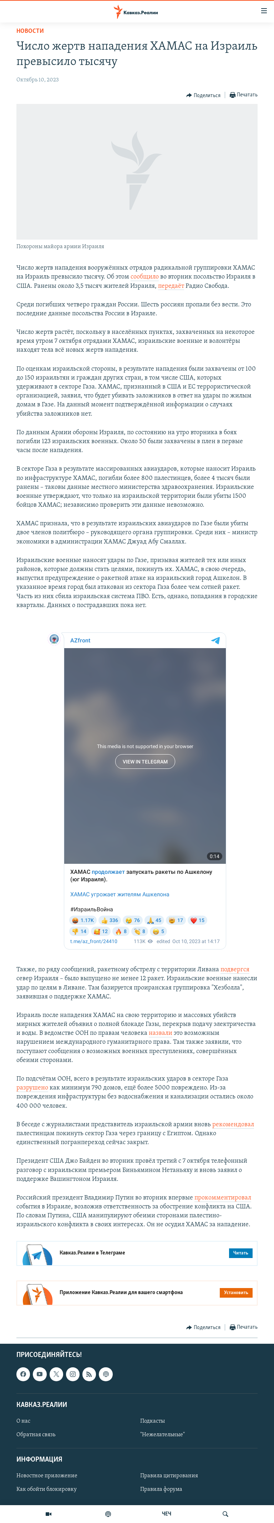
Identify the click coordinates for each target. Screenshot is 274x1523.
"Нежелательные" (162, 1435)
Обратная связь (35, 1435)
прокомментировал (222, 1197)
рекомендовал (233, 1124)
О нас (23, 1421)
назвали (160, 1033)
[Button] (203, 95)
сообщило (145, 277)
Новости (30, 31)
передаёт (171, 286)
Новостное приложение (46, 1476)
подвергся (234, 969)
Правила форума (161, 1489)
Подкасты (152, 1421)
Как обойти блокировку (46, 1489)
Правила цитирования (169, 1476)
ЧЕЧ (166, 1514)
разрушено (32, 1087)
